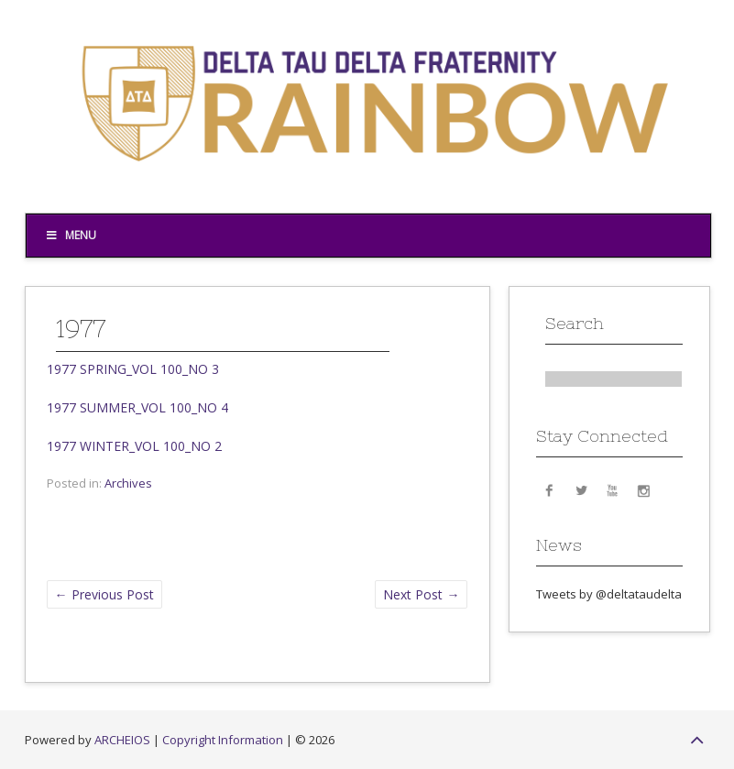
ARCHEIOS (122, 739)
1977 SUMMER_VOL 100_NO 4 (137, 407)
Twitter (581, 489)
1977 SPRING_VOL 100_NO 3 (133, 369)
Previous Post (104, 594)
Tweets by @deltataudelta (609, 594)
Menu (71, 235)
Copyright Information (222, 739)
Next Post (421, 594)
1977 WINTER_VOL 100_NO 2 (134, 446)
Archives (128, 483)
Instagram (643, 489)
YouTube (612, 489)
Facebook (550, 489)
